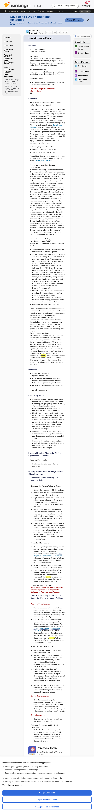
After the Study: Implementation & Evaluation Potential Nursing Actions (12, 86)
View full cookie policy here (12, 782)
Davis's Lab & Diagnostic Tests (34, 29)
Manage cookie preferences (47, 804)
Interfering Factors (8, 47)
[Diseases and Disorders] (82, 50)
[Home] (5, 9)
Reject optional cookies (47, 797)
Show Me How (74, 17)
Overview (8, 39)
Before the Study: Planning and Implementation (12, 78)
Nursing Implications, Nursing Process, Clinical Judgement (9, 69)
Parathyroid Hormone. (43, 158)
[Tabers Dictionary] (82, 45)
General (7, 35)
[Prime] (32, 9)
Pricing (74, 8)
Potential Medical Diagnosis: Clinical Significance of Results (9, 56)
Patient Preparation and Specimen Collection (48, 552)
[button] (60, 9)
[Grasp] (50, 9)
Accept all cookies (47, 790)
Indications (8, 43)
